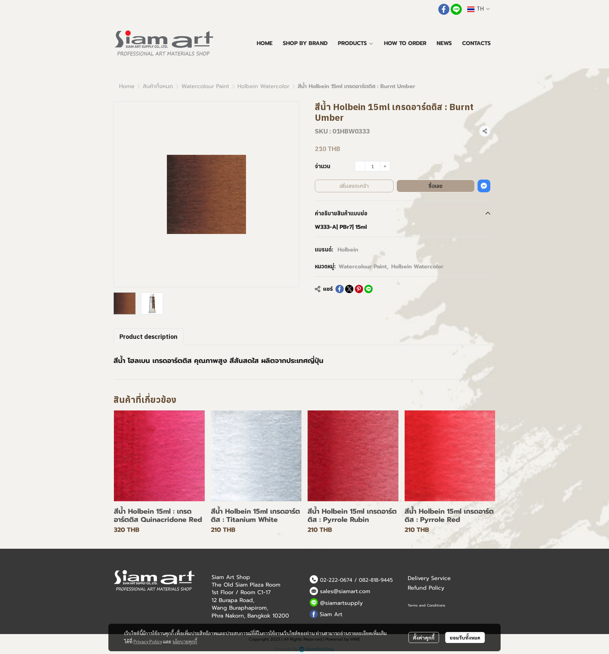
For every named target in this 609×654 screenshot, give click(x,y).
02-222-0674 (336, 580)
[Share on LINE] (368, 289)
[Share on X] (349, 289)
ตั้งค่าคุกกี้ (424, 637)
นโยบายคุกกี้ (184, 641)
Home (127, 86)
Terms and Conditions (426, 605)
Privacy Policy (147, 641)
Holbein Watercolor (263, 86)
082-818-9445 (376, 580)
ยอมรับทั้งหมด (465, 637)
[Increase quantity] (385, 166)
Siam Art (331, 614)
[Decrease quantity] (360, 166)
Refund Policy (426, 588)
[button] (478, 9)
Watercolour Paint (205, 86)
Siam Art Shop (231, 577)
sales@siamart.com (345, 591)
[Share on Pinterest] (359, 289)
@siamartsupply (341, 603)
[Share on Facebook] (339, 289)
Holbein (348, 250)
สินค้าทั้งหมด (158, 86)
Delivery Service (429, 578)
